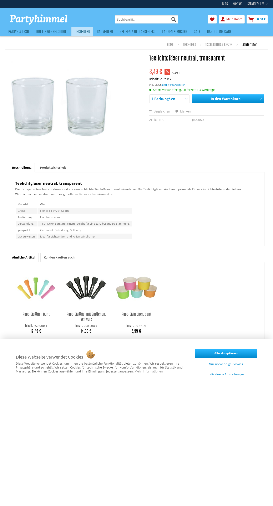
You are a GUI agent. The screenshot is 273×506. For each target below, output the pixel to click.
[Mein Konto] (232, 19)
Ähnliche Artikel (23, 257)
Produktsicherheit (53, 167)
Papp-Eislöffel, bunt (36, 314)
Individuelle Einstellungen (226, 374)
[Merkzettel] (212, 19)
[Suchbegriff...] (146, 19)
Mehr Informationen (149, 371)
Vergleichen (159, 111)
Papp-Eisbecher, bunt (136, 314)
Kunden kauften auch (59, 257)
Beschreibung (21, 167)
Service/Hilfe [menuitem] (256, 3)
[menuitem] (146, 19)
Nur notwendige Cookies (226, 364)
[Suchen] (173, 19)
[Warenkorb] (257, 19)
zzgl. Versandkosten (173, 85)
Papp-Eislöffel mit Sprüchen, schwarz (86, 317)
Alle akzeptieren (226, 353)
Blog (225, 3)
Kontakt (237, 3)
